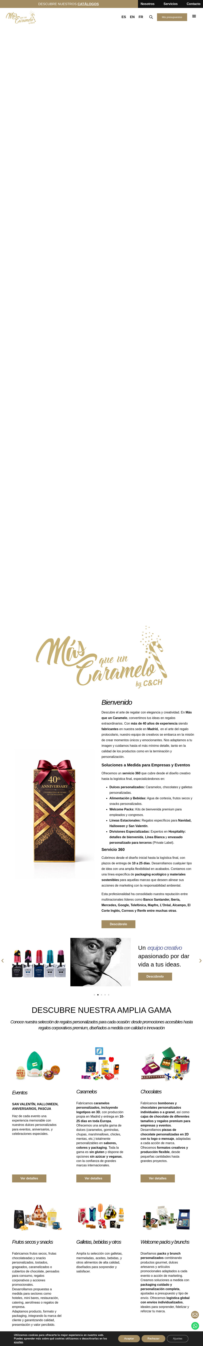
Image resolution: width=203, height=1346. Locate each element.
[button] (194, 16)
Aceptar (129, 1338)
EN (132, 17)
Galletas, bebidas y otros (98, 1242)
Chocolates (151, 1091)
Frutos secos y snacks (32, 1242)
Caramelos (86, 1091)
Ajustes (177, 1338)
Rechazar (153, 1338)
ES (124, 17)
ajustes (18, 1342)
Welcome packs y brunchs (165, 1242)
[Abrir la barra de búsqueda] (151, 17)
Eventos (19, 1092)
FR (141, 17)
